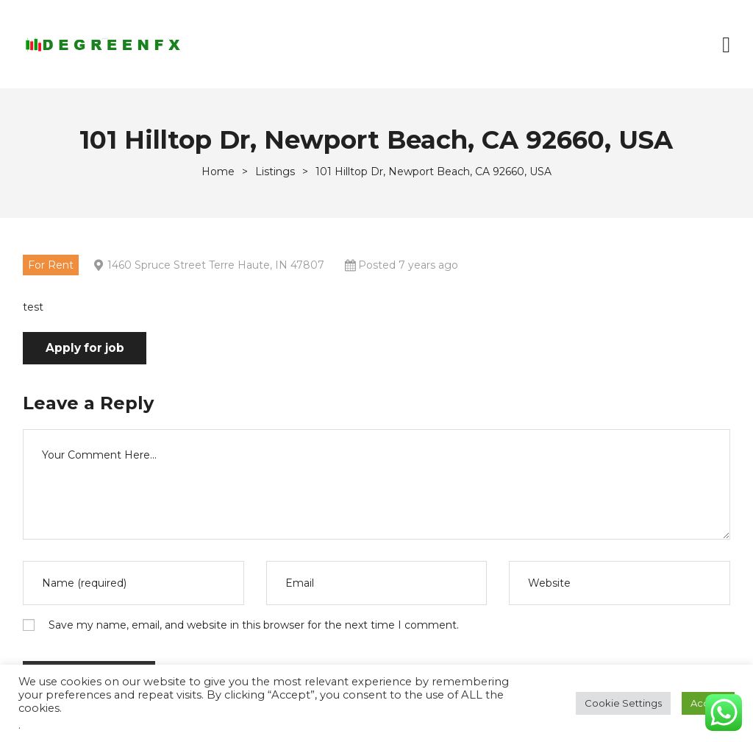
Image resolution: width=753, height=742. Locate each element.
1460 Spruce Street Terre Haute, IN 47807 (215, 265)
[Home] (218, 171)
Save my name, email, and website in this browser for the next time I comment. (254, 625)
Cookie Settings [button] (623, 703)
